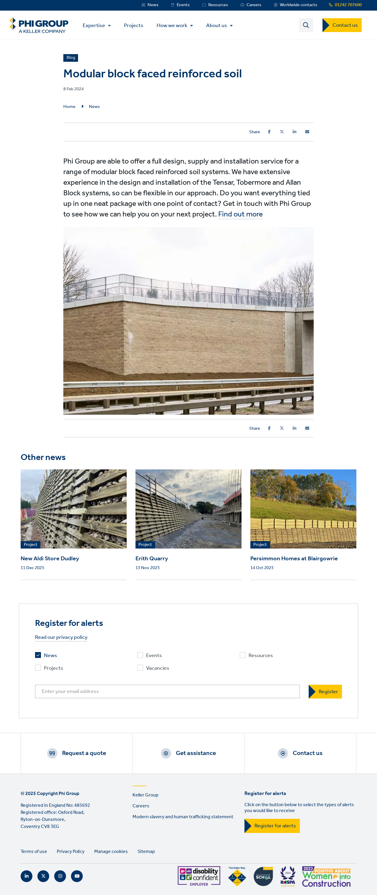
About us (216, 26)
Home (69, 107)
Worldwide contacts (298, 5)
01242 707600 (348, 5)
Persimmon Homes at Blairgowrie (294, 558)
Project (30, 545)
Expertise (94, 26)
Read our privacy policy (61, 637)
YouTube (77, 876)
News (153, 5)
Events (183, 5)
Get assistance (196, 753)
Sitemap (146, 851)
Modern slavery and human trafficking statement (183, 816)
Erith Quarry (151, 558)
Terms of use (34, 851)
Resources (218, 5)
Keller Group (145, 795)
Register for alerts (275, 826)
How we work (172, 26)
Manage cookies (111, 851)
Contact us (345, 25)
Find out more (240, 214)
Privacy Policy (71, 851)
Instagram (60, 876)
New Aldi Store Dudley (50, 558)
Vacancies (157, 668)
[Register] (325, 692)
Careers (254, 5)
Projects (133, 25)
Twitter (43, 876)
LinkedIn (26, 876)
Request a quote (84, 753)
